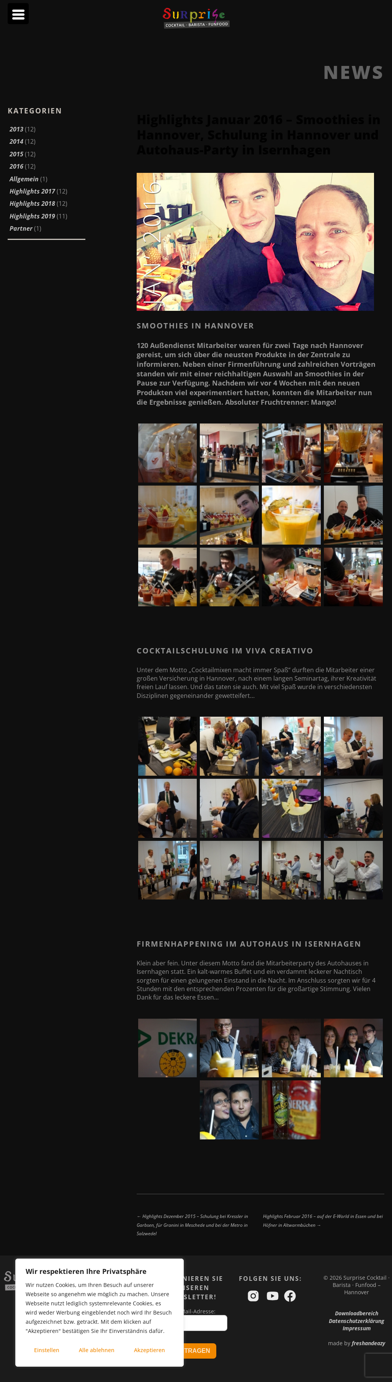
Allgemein (24, 179)
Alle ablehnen (96, 1350)
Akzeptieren (149, 1350)
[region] (99, 1313)
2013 (16, 129)
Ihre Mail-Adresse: (192, 1311)
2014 (16, 141)
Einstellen (46, 1350)
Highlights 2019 (32, 216)
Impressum (357, 1328)
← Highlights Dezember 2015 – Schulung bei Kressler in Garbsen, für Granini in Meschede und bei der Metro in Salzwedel (192, 1225)
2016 (16, 166)
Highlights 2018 (32, 203)
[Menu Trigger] (18, 13)
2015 (16, 154)
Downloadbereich (356, 1313)
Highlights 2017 (32, 191)
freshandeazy (368, 1343)
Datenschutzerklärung (356, 1321)
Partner (21, 228)
